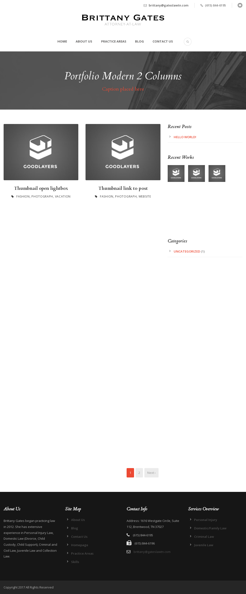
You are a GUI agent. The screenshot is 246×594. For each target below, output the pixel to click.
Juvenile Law (203, 545)
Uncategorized (187, 251)
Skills (75, 562)
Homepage (79, 545)
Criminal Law (204, 536)
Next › (151, 472)
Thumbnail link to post (123, 188)
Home (62, 41)
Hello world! (185, 137)
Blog (139, 41)
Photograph (42, 196)
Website (145, 196)
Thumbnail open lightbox (41, 188)
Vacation (63, 196)
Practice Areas (113, 41)
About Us (84, 41)
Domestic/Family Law (210, 528)
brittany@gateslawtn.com (168, 5)
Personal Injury (205, 520)
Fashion (23, 196)
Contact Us (163, 41)
